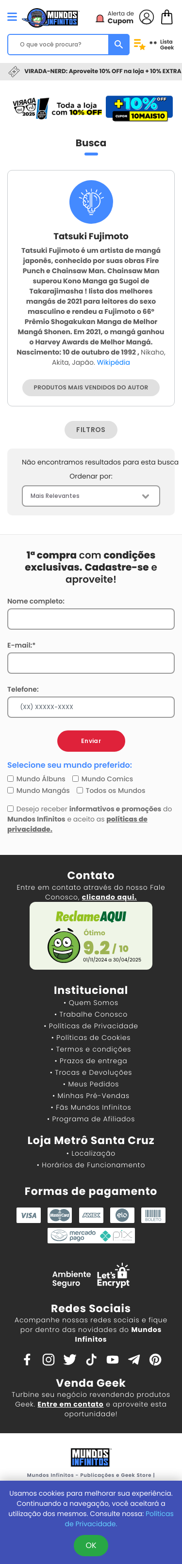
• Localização (91, 1153)
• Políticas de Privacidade (91, 1026)
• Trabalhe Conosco (91, 1014)
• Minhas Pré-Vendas (91, 1095)
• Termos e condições (91, 1049)
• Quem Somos (91, 1002)
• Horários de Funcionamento (91, 1165)
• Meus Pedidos (91, 1084)
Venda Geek (91, 1383)
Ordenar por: (90, 476)
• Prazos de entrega (91, 1061)
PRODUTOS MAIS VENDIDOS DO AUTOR (91, 388)
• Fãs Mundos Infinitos (91, 1107)
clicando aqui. (109, 897)
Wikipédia (113, 362)
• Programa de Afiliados (91, 1119)
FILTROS (90, 429)
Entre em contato (70, 1404)
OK (90, 1545)
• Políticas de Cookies (91, 1037)
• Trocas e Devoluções (91, 1072)
